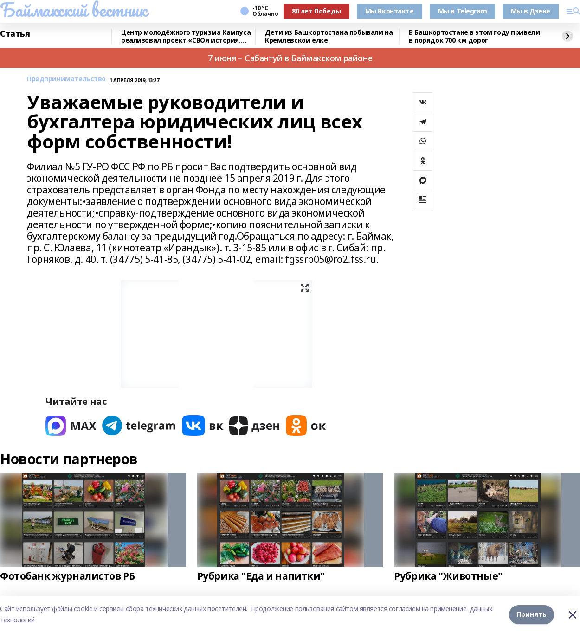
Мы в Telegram (462, 10)
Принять (531, 614)
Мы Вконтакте (389, 10)
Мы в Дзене (530, 10)
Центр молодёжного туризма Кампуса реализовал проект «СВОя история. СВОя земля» (186, 36)
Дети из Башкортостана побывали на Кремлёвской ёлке (329, 36)
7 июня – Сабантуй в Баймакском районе (290, 58)
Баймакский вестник (73, 9)
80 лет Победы (316, 10)
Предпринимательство (66, 79)
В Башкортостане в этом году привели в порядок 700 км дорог (474, 36)
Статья (15, 34)
